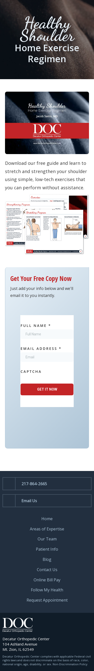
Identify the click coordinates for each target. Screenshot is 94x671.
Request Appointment (47, 600)
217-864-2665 (34, 483)
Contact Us (47, 569)
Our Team (47, 539)
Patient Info (47, 549)
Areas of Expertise (47, 529)
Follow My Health (47, 590)
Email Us (29, 500)
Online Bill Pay (47, 580)
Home (47, 518)
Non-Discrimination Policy (70, 664)
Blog (47, 559)
